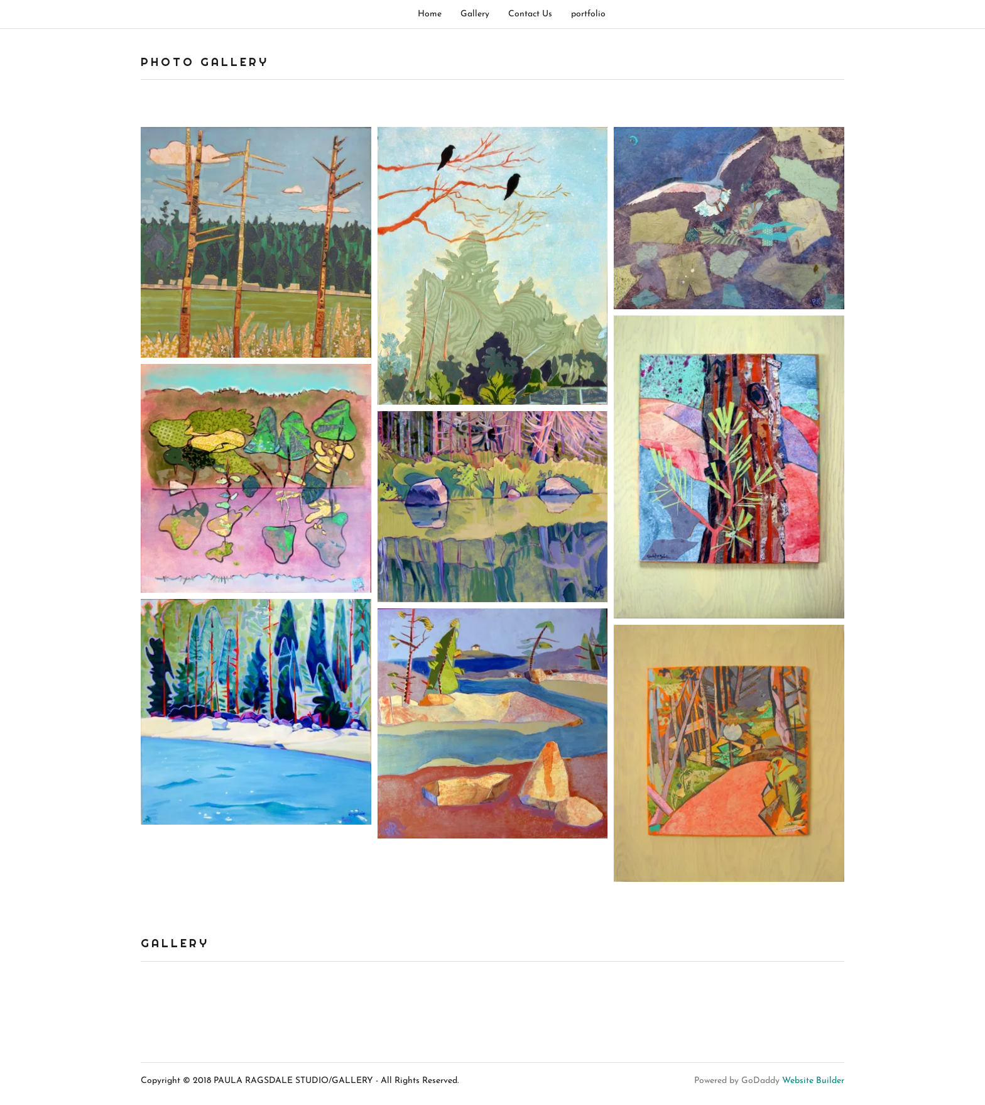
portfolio (588, 14)
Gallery (474, 14)
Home (430, 14)
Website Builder (813, 1081)
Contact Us (530, 14)
